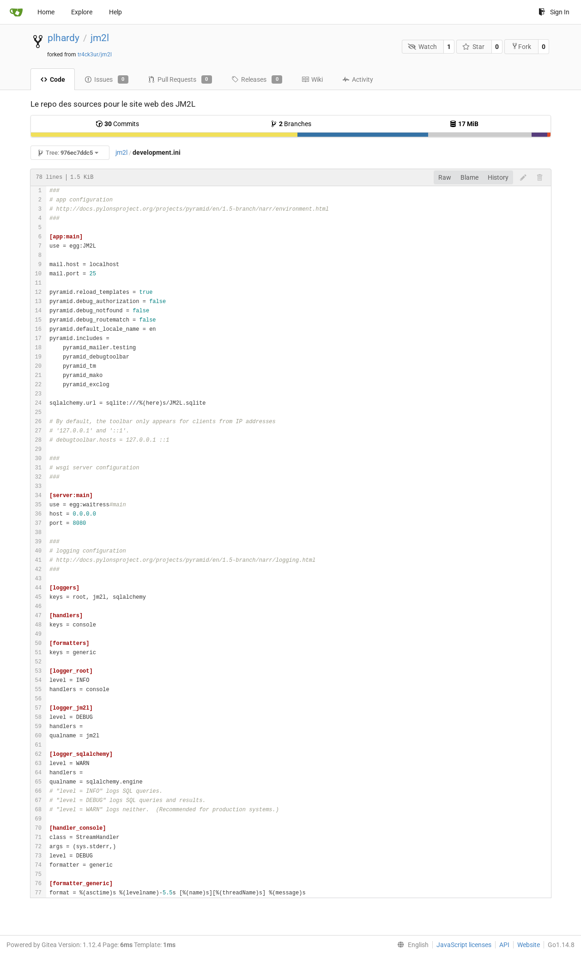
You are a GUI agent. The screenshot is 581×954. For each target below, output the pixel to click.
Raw (444, 177)
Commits (117, 124)
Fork (521, 46)
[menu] (411, 945)
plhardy (63, 37)
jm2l (100, 37)
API (504, 944)
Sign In (554, 12)
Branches (290, 124)
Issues (106, 79)
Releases (256, 79)
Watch (422, 46)
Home (45, 12)
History (498, 177)
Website (528, 944)
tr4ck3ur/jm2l (95, 54)
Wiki (312, 79)
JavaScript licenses (463, 944)
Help (115, 12)
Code (52, 79)
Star (473, 46)
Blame (469, 177)
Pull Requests (180, 79)
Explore (81, 12)
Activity (357, 79)
